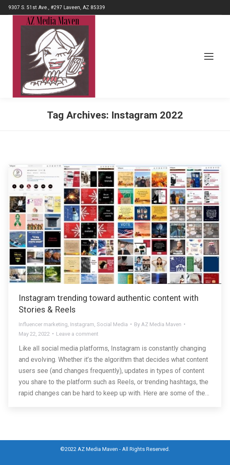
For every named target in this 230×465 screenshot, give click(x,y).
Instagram (82, 324)
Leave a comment (77, 334)
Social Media (112, 324)
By (157, 324)
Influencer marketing (43, 324)
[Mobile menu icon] (199, 56)
